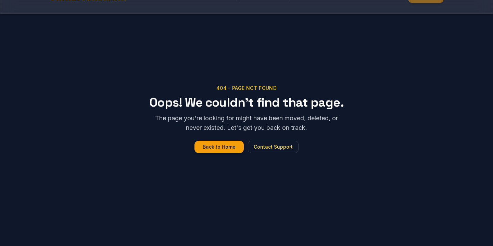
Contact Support (273, 147)
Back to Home (219, 147)
